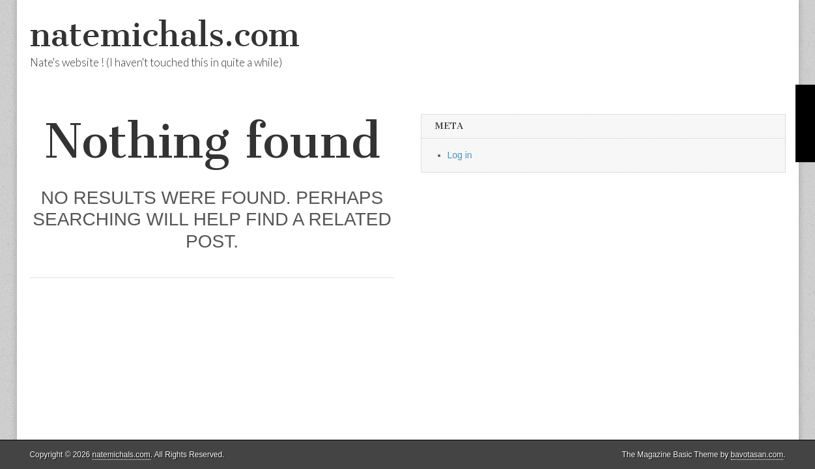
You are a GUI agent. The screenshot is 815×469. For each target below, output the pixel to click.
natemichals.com (165, 35)
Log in (460, 155)
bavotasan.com (757, 454)
